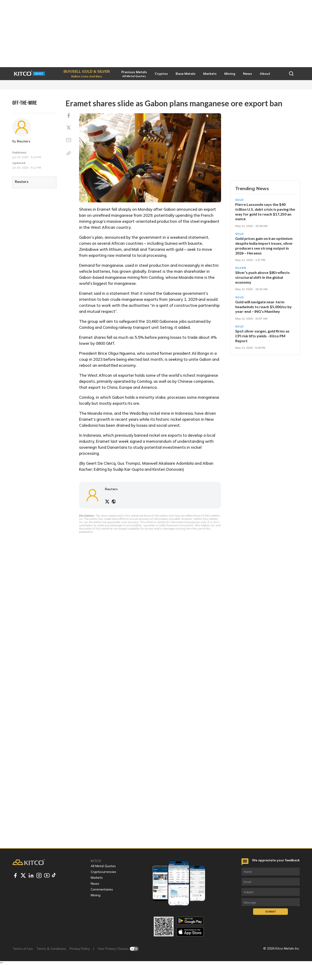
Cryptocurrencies (103, 872)
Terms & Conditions (51, 949)
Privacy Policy (80, 949)
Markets (97, 877)
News (95, 883)
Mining (95, 895)
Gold (239, 199)
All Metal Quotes (103, 866)
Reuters (23, 141)
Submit (270, 911)
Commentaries (102, 889)
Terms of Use (23, 949)
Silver (240, 268)
